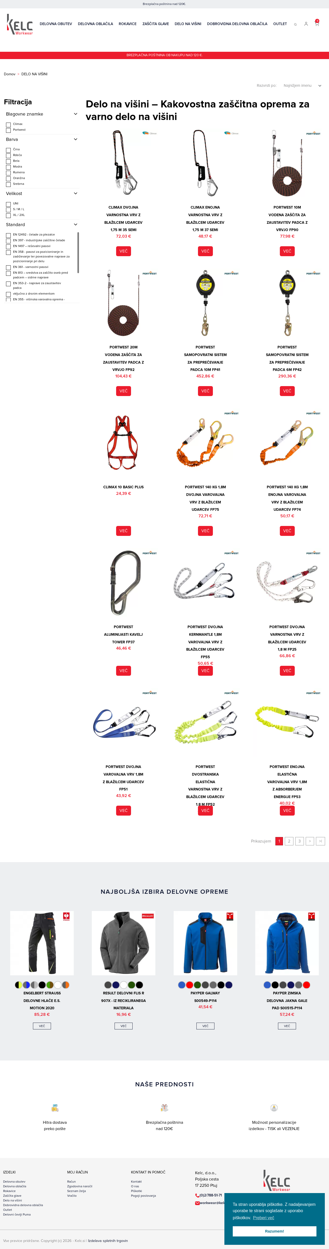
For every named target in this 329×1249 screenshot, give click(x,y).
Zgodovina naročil (79, 1186)
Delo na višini (188, 24)
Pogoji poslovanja (143, 1196)
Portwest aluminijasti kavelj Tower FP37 (123, 634)
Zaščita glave (156, 24)
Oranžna (15, 178)
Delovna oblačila (95, 24)
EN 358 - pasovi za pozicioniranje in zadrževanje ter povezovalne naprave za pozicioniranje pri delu (38, 256)
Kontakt (136, 1181)
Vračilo (72, 1196)
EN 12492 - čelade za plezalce (30, 235)
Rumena (15, 173)
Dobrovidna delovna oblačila (237, 24)
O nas (135, 1186)
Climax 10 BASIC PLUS (123, 487)
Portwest (16, 130)
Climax (14, 125)
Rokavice (128, 24)
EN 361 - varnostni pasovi (27, 267)
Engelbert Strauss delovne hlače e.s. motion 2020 (42, 1001)
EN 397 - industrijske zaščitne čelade (35, 241)
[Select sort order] (303, 85)
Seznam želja (76, 1191)
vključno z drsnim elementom (30, 294)
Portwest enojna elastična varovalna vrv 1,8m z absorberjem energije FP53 (287, 782)
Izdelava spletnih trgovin (108, 1241)
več (124, 251)
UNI (12, 204)
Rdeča (14, 155)
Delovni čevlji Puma (17, 1214)
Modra (14, 167)
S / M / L (15, 210)
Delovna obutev (56, 24)
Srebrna (15, 184)
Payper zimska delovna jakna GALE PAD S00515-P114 (287, 1001)
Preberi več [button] (263, 1218)
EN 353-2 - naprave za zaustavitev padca (33, 286)
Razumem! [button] (274, 1231)
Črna (13, 150)
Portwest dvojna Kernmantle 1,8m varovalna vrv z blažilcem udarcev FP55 (205, 642)
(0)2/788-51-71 (211, 1195)
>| (320, 841)
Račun (71, 1181)
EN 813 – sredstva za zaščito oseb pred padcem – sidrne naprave (37, 275)
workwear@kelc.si (214, 1203)
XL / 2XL (15, 215)
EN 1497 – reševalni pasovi (28, 246)
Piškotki (136, 1191)
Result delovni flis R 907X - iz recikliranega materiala (123, 1001)
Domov (9, 74)
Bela (12, 161)
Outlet (280, 24)
